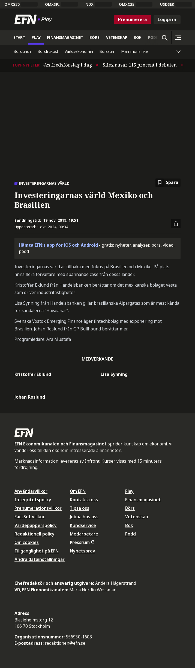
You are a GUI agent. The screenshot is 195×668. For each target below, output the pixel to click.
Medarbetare (84, 534)
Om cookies (26, 542)
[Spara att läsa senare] (168, 182)
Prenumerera (132, 19)
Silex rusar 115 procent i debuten (145, 65)
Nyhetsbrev (82, 551)
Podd (130, 534)
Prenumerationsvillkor (38, 508)
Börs (130, 508)
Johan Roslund (29, 397)
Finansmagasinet (143, 500)
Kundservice (83, 525)
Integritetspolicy (32, 500)
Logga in (167, 19)
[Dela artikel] (176, 223)
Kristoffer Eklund (32, 374)
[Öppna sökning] (164, 37)
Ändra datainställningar (39, 559)
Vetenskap (136, 517)
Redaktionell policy (34, 534)
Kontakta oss (84, 500)
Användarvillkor (30, 491)
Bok (129, 525)
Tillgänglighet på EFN (36, 551)
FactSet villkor (29, 517)
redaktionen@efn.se (65, 643)
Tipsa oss (79, 508)
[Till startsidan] (34, 19)
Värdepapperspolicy (35, 525)
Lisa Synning (114, 374)
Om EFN (78, 491)
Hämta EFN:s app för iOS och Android (58, 245)
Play (129, 491)
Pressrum (82, 542)
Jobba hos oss (84, 517)
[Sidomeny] (178, 37)
